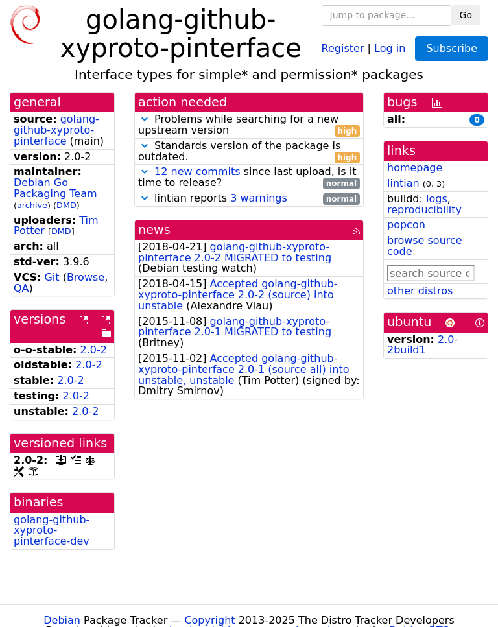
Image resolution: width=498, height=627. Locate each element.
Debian (61, 620)
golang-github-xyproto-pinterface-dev (51, 531)
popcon (406, 225)
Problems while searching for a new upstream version (249, 125)
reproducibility (424, 210)
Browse (85, 277)
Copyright (209, 620)
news (154, 229)
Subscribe (451, 48)
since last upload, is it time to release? (249, 178)
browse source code (424, 245)
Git (51, 277)
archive (32, 205)
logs (436, 199)
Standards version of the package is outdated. (249, 152)
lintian (403, 183)
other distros (420, 291)
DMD (66, 205)
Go (466, 15)
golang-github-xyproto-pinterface (56, 130)
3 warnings (258, 198)
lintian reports (249, 198)
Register (343, 47)
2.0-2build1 (422, 345)
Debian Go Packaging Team (55, 188)
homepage (414, 167)
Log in (389, 47)
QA (21, 288)
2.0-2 (93, 350)
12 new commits (197, 171)
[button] (144, 119)
